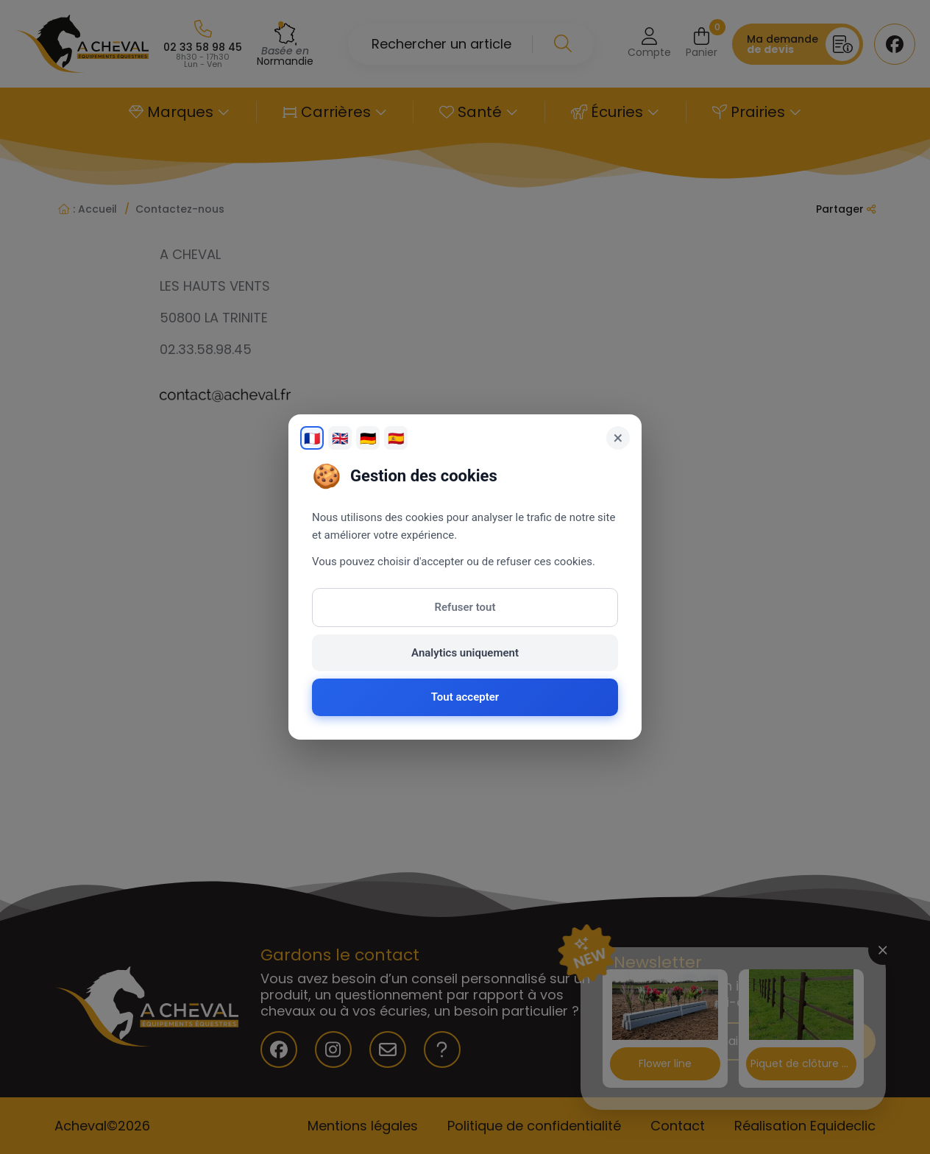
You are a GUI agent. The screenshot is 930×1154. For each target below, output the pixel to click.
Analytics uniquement (465, 652)
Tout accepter (465, 697)
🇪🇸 (396, 438)
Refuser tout (465, 607)
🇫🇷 (312, 438)
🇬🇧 (340, 438)
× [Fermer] (618, 438)
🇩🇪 (368, 438)
